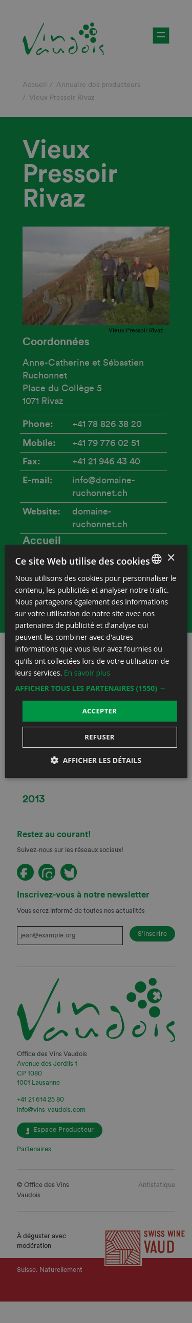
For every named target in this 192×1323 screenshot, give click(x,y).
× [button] (171, 558)
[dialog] (96, 661)
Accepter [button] (99, 710)
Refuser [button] (99, 737)
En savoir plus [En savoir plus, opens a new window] (87, 673)
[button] (96, 688)
